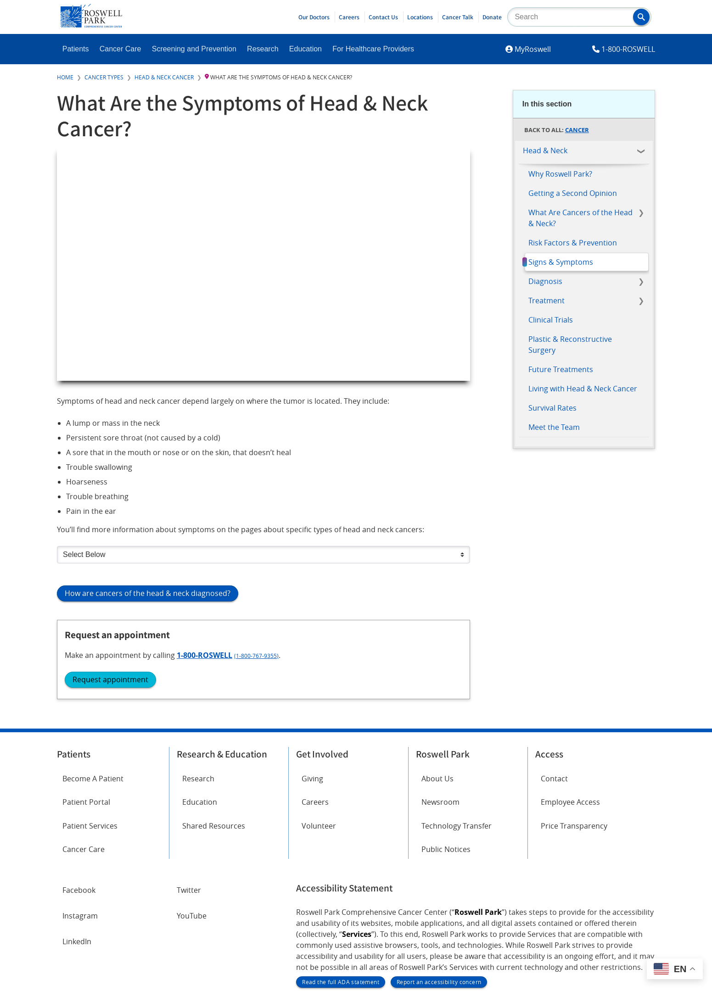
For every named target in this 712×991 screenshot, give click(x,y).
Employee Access (570, 708)
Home (65, 77)
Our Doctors (314, 17)
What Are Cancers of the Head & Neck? (580, 217)
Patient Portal (86, 708)
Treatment (546, 300)
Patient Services (90, 732)
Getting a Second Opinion (572, 193)
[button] (641, 17)
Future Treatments (560, 369)
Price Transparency (574, 732)
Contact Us (383, 17)
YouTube (192, 822)
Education (305, 49)
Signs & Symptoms (560, 262)
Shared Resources (213, 732)
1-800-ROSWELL (628, 49)
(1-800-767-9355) (594, 510)
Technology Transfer (456, 732)
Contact (554, 685)
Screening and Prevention (194, 49)
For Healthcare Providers (373, 49)
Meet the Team (554, 427)
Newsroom (440, 708)
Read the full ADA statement (340, 888)
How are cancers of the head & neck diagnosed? (147, 593)
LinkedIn (76, 848)
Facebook (78, 796)
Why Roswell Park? (560, 174)
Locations (420, 17)
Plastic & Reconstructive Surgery (570, 344)
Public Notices (446, 756)
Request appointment (566, 534)
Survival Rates (552, 408)
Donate (492, 17)
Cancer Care (120, 49)
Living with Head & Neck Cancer (582, 389)
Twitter (189, 796)
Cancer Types (103, 77)
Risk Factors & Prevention (572, 243)
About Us (437, 685)
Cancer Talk (457, 17)
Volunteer (319, 732)
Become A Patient (92, 685)
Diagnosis (545, 281)
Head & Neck (545, 150)
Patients (75, 49)
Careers (349, 17)
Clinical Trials (550, 320)
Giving (312, 685)
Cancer (577, 130)
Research (262, 49)
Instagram (80, 822)
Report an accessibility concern (439, 888)
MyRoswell (533, 49)
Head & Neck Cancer (164, 77)
